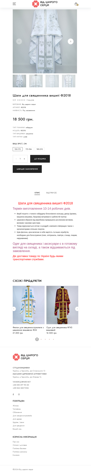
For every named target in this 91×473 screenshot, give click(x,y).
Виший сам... (17, 429)
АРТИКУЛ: (16, 107)
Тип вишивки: (19, 133)
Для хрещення (18, 425)
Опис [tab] (37, 192)
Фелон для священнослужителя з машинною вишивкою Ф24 (28, 328)
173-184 (29, 149)
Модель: (16, 130)
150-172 (18, 149)
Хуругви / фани (18, 422)
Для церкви (17, 419)
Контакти (16, 455)
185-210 (40, 149)
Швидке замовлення (27, 169)
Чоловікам (17, 409)
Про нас (16, 441)
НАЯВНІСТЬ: (17, 110)
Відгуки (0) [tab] (51, 192)
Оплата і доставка (20, 445)
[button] (71, 41)
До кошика (40, 158)
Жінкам (16, 405)
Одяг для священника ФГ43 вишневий (59, 328)
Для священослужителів (22, 415)
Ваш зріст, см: (20, 143)
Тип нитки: (18, 136)
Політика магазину (20, 451)
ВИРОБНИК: (17, 104)
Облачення (17, 412)
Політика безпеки (19, 448)
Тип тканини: (19, 127)
